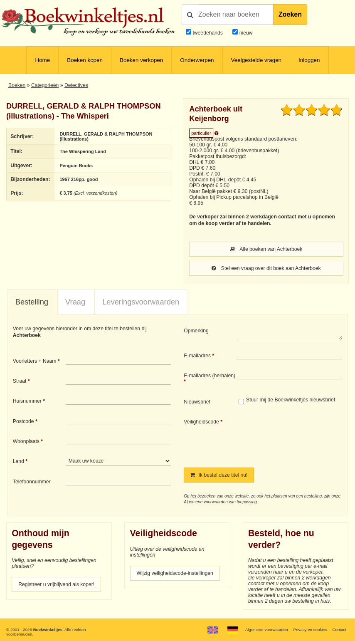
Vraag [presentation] (75, 301)
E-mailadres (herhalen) (209, 376)
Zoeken (290, 14)
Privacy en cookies (310, 629)
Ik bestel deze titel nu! (218, 475)
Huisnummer (27, 401)
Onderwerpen (197, 60)
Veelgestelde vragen (256, 60)
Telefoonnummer (32, 482)
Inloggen (309, 60)
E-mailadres (197, 356)
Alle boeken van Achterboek (266, 249)
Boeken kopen (85, 60)
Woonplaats (26, 441)
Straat (20, 381)
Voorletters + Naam (35, 361)
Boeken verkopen (141, 60)
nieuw (245, 33)
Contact (340, 629)
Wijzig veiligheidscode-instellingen (175, 573)
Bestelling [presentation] (31, 301)
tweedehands (207, 33)
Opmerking (196, 331)
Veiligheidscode (201, 422)
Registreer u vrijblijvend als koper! (56, 584)
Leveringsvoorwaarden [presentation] (140, 301)
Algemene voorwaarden (206, 502)
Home (42, 60)
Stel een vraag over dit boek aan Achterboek (266, 268)
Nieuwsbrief (197, 402)
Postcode (23, 421)
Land (18, 461)
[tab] (31, 302)
